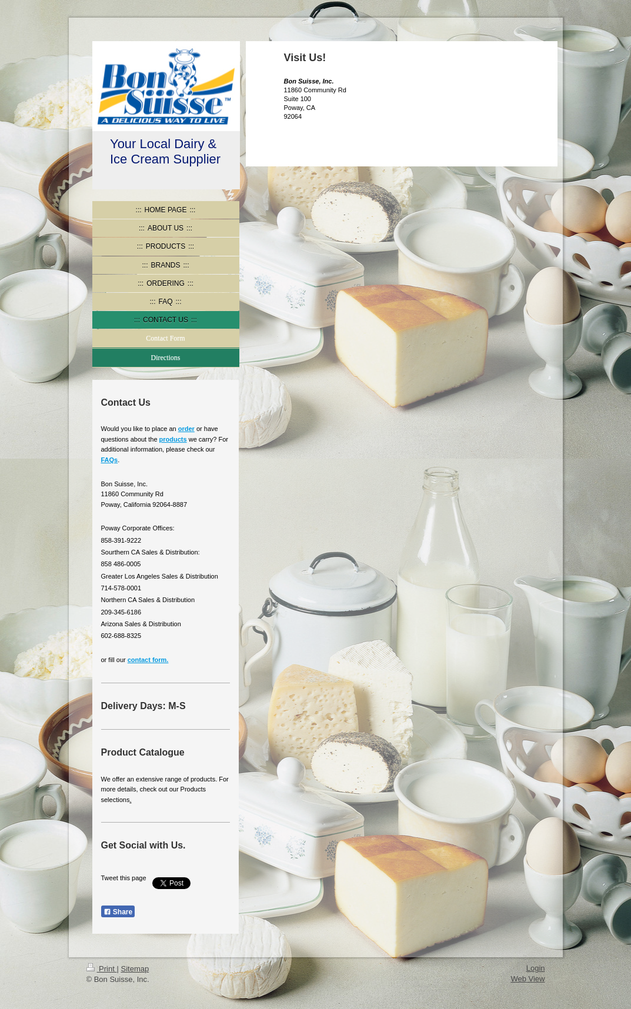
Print (101, 968)
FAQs (109, 459)
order (186, 428)
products (173, 439)
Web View (527, 978)
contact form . (148, 659)
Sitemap (135, 968)
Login (535, 968)
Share (118, 912)
